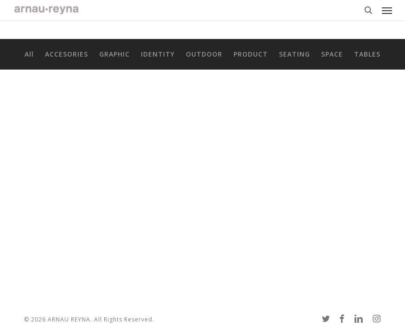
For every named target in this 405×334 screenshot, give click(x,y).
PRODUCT (251, 54)
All (29, 54)
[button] (387, 10)
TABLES (367, 54)
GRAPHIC (114, 54)
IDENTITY (158, 54)
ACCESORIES (66, 54)
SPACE (332, 54)
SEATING (294, 54)
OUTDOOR (204, 54)
